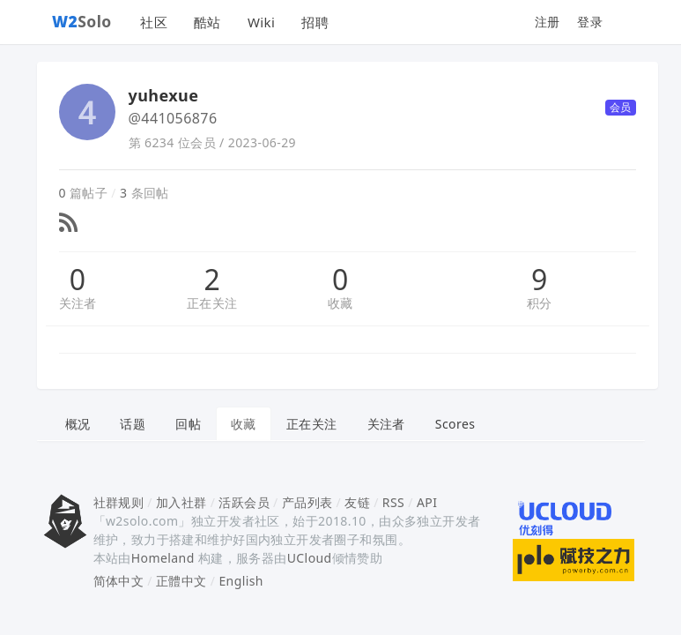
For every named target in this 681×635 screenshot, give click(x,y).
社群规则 (118, 502)
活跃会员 (244, 502)
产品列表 (307, 502)
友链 (357, 502)
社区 (153, 22)
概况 (78, 423)
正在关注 (212, 303)
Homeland (163, 557)
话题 (132, 423)
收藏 (340, 303)
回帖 (188, 423)
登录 (590, 21)
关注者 (78, 303)
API (427, 502)
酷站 (207, 22)
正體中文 (181, 580)
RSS (393, 502)
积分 (539, 303)
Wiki (261, 22)
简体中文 (118, 580)
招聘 (315, 22)
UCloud (309, 557)
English (240, 580)
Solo (82, 21)
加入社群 (181, 502)
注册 (547, 21)
